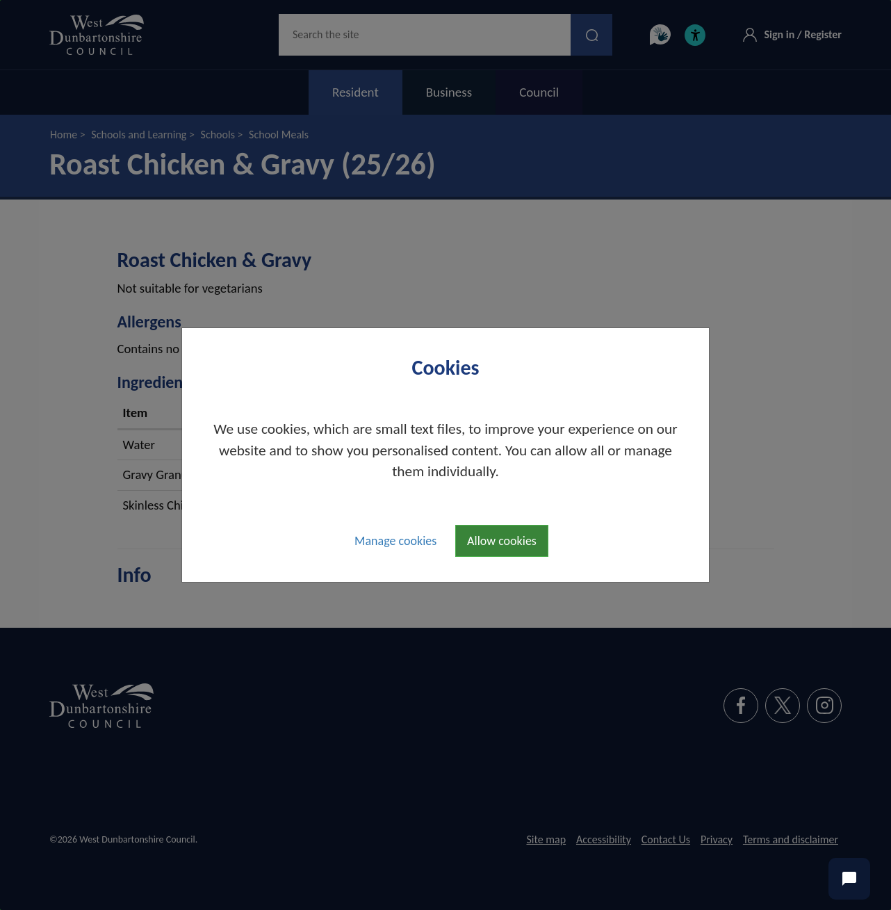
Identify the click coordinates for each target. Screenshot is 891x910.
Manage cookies (395, 541)
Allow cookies (502, 541)
